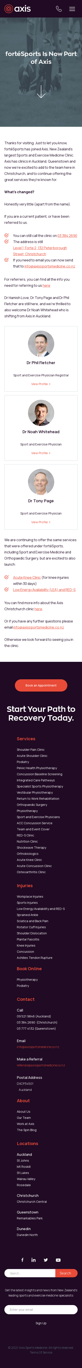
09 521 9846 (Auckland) (34, 1016)
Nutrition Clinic (27, 841)
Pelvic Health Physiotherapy (37, 768)
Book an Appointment (41, 685)
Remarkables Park (30, 1218)
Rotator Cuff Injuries (31, 927)
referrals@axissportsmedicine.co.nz (41, 1065)
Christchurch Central (32, 1201)
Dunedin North (27, 1235)
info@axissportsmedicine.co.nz (49, 266)
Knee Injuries (26, 945)
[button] (72, 8)
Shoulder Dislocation (32, 933)
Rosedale (24, 1185)
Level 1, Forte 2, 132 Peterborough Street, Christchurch (40, 250)
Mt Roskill (24, 1167)
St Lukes (23, 1173)
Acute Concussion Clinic (34, 866)
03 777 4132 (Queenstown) (36, 1028)
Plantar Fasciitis (28, 939)
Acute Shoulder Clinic (32, 756)
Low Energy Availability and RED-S (41, 909)
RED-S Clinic (25, 835)
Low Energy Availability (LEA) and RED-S (44, 589)
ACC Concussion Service (34, 823)
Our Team (24, 1118)
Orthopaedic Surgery (32, 805)
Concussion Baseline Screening (39, 774)
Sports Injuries (27, 902)
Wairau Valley (26, 1179)
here (46, 285)
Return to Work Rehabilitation (38, 798)
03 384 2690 (67, 235)
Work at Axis (25, 1124)
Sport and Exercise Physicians (38, 817)
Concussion (25, 951)
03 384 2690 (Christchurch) (37, 1022)
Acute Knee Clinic (27, 577)
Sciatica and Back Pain (32, 921)
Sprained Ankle (27, 915)
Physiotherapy (27, 811)
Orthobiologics (27, 854)
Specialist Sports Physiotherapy (40, 786)
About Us (23, 1111)
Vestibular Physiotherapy (35, 792)
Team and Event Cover (33, 829)
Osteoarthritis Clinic (31, 872)
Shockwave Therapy (31, 847)
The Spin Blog (27, 1130)
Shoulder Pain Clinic (31, 749)
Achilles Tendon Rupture (34, 958)
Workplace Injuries (30, 896)
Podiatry (23, 762)
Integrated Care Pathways (36, 780)
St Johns (23, 1160)
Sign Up (41, 1323)
